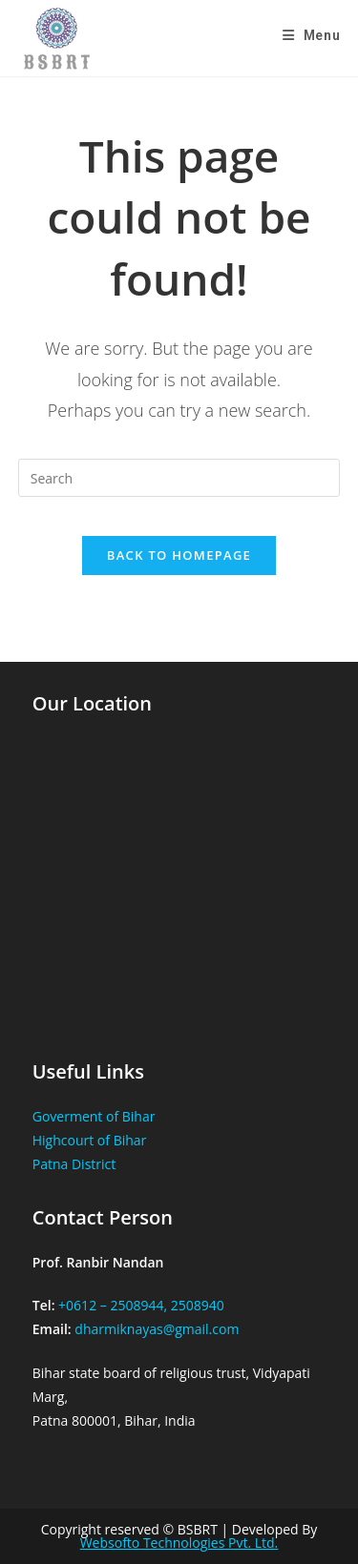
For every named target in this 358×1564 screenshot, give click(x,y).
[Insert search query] (179, 478)
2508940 (197, 1305)
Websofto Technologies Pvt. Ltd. (179, 1542)
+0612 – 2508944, (112, 1305)
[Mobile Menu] (312, 35)
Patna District (74, 1164)
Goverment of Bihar (94, 1116)
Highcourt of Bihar (89, 1140)
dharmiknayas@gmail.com (156, 1329)
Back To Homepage (179, 555)
